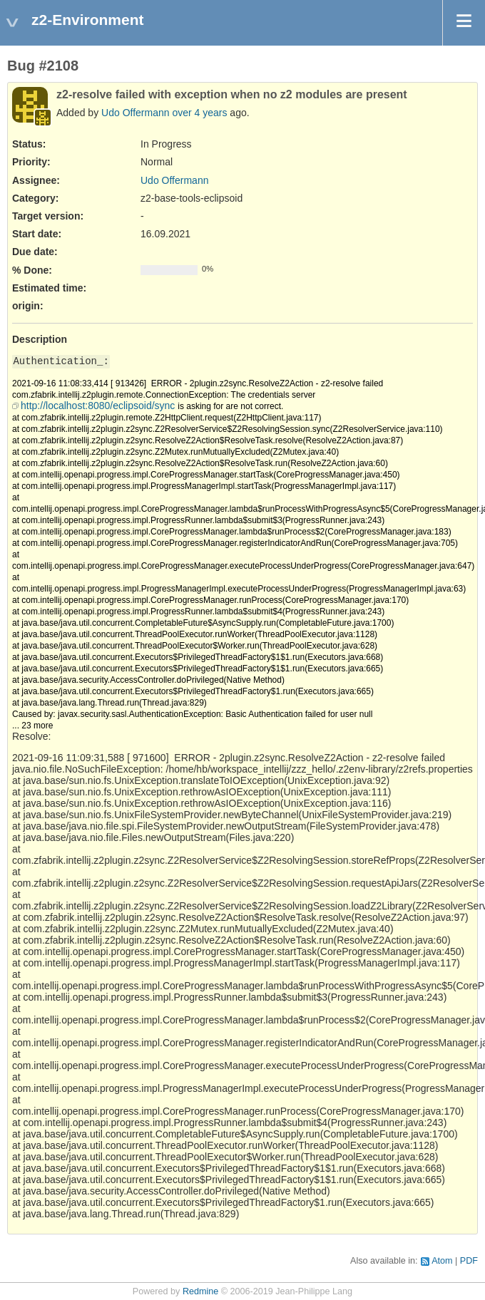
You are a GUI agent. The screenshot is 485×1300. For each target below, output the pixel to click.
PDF (469, 1261)
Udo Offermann (135, 112)
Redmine (200, 1291)
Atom (442, 1261)
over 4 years (199, 112)
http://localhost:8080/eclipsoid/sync (98, 405)
